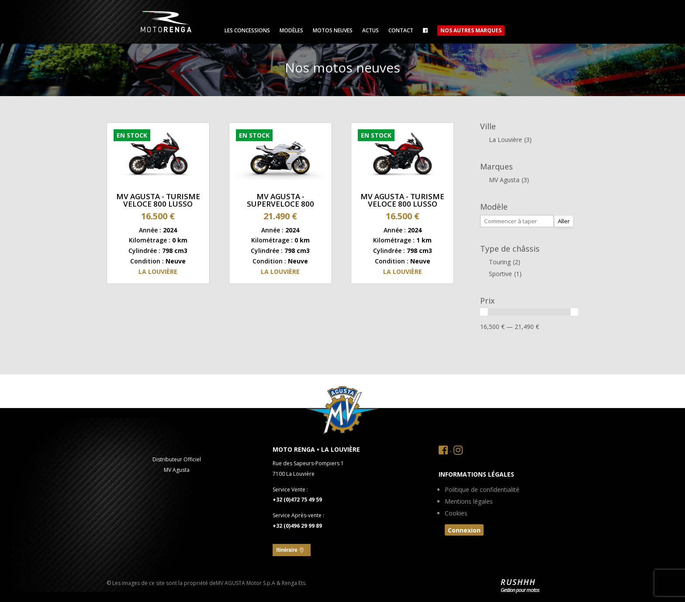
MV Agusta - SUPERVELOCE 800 (280, 200)
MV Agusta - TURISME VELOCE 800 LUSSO (158, 200)
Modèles (291, 31)
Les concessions (247, 31)
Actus (370, 31)
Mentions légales (469, 501)
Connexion (464, 530)
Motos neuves (333, 31)
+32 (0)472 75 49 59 (297, 499)
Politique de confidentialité (482, 490)
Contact (400, 31)
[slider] (484, 312)
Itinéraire (287, 550)
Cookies (456, 513)
